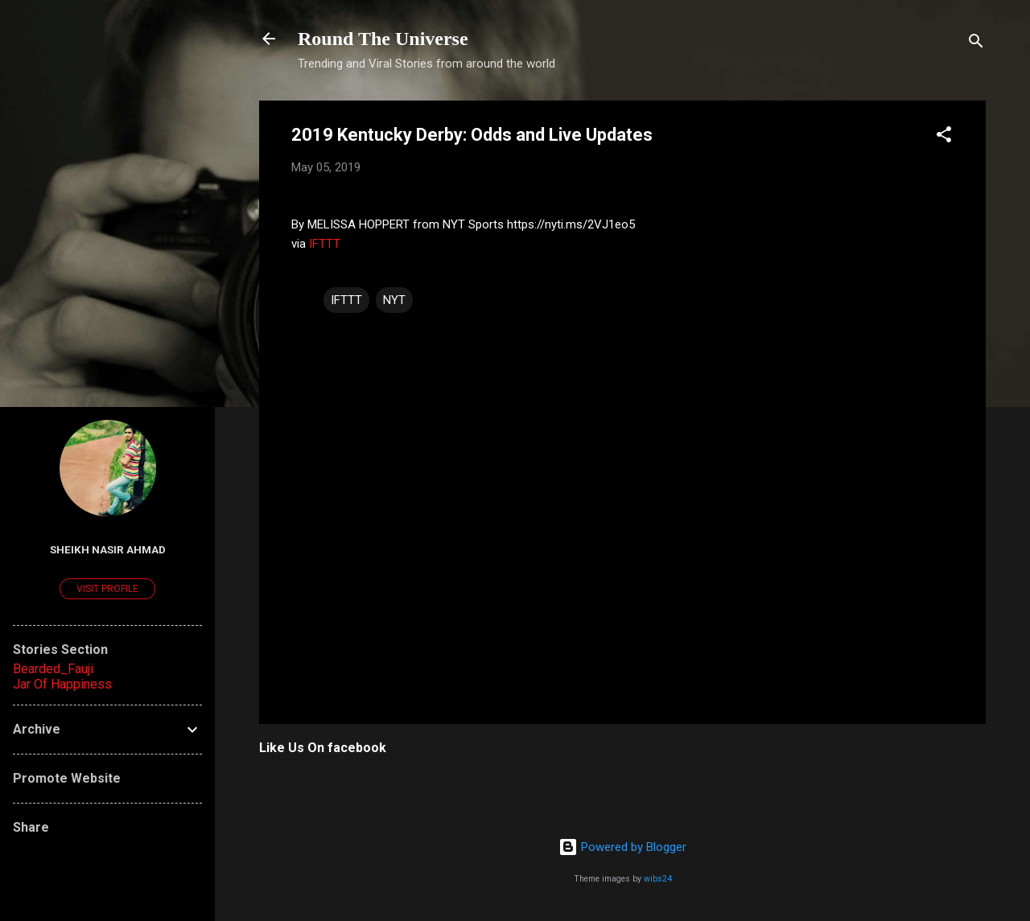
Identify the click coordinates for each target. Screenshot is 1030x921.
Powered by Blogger (622, 847)
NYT (394, 300)
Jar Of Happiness (62, 684)
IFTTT (324, 243)
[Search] (976, 43)
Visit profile (107, 588)
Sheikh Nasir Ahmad (108, 549)
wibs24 (658, 879)
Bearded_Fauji (53, 668)
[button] (944, 137)
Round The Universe (383, 38)
